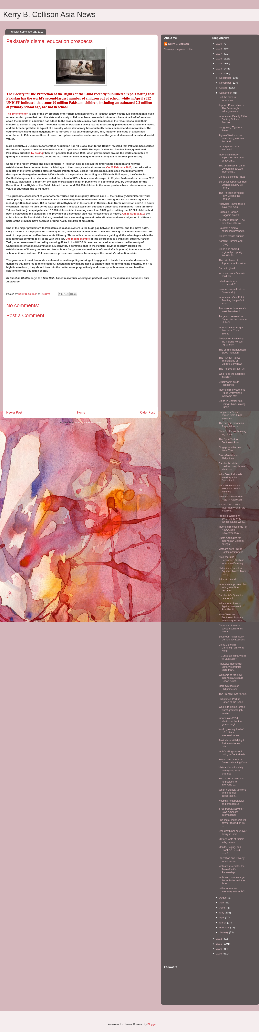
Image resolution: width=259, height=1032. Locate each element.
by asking (37, 153)
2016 (219, 58)
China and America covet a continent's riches (231, 628)
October (224, 87)
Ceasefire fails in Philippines (228, 457)
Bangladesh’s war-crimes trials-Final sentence (230, 415)
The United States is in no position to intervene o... (231, 781)
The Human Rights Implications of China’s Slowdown (230, 360)
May (222, 912)
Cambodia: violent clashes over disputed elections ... (232, 466)
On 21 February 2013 (118, 167)
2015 (219, 63)
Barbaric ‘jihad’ (227, 268)
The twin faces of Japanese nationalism (232, 262)
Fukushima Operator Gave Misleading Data (233, 761)
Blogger (151, 1024)
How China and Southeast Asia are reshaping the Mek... (232, 617)
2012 (219, 938)
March (223, 922)
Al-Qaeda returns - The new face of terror (232, 221)
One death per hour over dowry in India (232, 832)
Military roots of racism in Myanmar (231, 840)
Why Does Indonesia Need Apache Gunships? (230, 477)
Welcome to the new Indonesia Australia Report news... (231, 677)
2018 (219, 48)
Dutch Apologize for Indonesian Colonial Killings (231, 540)
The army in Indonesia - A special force (232, 425)
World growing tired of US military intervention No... (231, 732)
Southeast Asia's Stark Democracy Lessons (232, 638)
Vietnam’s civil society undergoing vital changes (231, 770)
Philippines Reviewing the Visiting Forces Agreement (231, 341)
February (224, 927)
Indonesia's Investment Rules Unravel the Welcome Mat (232, 392)
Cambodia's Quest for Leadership (231, 597)
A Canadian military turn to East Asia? (232, 657)
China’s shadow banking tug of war (232, 433)
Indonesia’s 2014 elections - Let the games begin (230, 721)
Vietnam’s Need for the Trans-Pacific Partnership (231, 869)
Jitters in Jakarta (228, 579)
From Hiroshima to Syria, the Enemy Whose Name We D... (232, 518)
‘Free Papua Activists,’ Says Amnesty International (231, 811)
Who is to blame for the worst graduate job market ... (232, 709)
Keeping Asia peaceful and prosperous (231, 802)
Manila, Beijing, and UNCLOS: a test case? (230, 850)
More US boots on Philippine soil (229, 687)
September (226, 92)
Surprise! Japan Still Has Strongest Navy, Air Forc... (232, 184)
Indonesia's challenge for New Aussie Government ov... (233, 529)
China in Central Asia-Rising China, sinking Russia (232, 403)
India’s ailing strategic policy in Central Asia (232, 753)
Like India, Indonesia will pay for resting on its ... (232, 822)
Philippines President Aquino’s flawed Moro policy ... (232, 571)
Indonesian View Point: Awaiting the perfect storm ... (231, 300)
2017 (219, 53)
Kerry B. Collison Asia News (49, 14)
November (225, 82)
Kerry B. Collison (178, 43)
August (223, 897)
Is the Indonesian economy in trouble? (231, 890)
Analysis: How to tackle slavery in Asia (232, 205)
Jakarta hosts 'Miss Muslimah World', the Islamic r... (232, 507)
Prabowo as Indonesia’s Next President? (232, 310)
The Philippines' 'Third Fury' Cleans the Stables (231, 195)
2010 (219, 948)
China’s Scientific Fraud (232, 176)
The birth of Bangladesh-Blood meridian (232, 351)
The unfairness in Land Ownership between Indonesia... (231, 168)
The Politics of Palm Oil (232, 368)
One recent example (78, 238)
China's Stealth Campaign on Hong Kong (231, 647)
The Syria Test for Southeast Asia (229, 441)
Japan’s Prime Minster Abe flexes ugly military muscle (231, 108)
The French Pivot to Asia (232, 693)
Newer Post (14, 412)
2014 (219, 68)
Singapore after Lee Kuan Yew (230, 449)
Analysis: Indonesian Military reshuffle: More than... (230, 666)
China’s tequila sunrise (231, 236)
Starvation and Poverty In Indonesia (231, 860)
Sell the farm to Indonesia (227, 99)
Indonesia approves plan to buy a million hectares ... (232, 587)
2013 (219, 73)
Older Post (147, 412)
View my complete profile (178, 49)
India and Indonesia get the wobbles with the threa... (232, 880)
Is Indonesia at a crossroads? (228, 283)
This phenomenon (17, 113)
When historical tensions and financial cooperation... (232, 792)
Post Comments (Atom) (88, 422)
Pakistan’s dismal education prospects (231, 229)
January (224, 932)
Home (81, 412)
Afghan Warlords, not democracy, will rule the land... (231, 138)
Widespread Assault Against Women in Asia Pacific (230, 606)
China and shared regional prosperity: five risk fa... (231, 252)
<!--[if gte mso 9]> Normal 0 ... (229, 148)
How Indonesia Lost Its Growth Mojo (231, 291)
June (222, 907)
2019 (219, 43)
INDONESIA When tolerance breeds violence (230, 488)
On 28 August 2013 (133, 213)
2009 (219, 953)
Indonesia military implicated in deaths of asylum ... (231, 157)
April (222, 917)
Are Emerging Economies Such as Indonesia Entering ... (232, 559)
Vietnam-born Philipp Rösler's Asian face (231, 550)
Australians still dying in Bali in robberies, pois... (232, 743)
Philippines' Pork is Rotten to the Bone (231, 701)
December (225, 77)
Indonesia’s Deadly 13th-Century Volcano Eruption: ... (233, 119)
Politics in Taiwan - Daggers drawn (229, 213)
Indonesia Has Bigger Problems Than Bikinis (231, 330)
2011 (219, 943)
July (222, 902)
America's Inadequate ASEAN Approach (231, 498)
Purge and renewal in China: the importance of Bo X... (232, 319)
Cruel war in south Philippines (229, 383)
